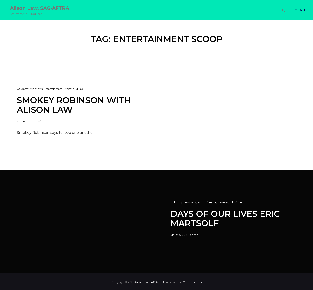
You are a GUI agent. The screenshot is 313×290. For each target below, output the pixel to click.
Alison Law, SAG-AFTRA (39, 8)
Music (79, 88)
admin (38, 121)
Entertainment (53, 88)
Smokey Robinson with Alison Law (74, 105)
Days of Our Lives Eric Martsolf (225, 218)
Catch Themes (192, 282)
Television (235, 202)
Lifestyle (69, 88)
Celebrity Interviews (30, 88)
